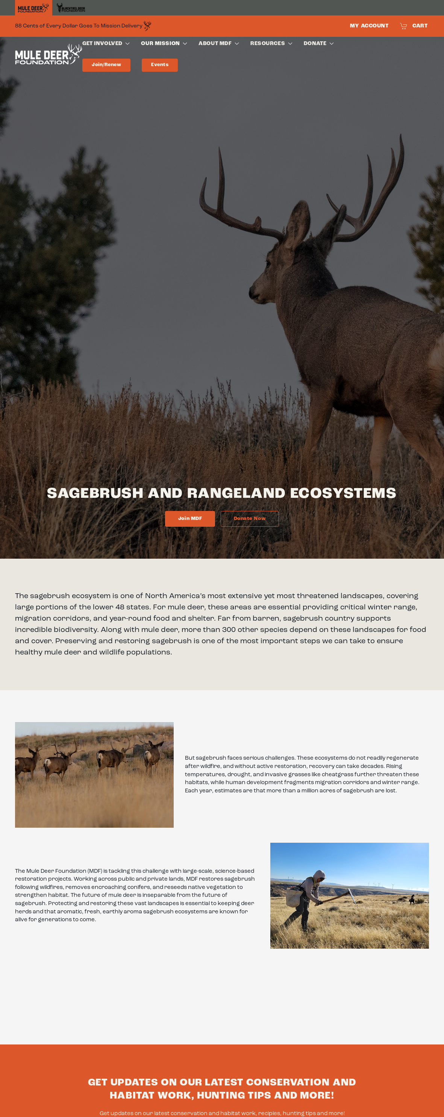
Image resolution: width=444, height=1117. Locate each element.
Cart (414, 26)
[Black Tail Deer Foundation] (70, 7)
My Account (369, 26)
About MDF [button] (219, 43)
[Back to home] (48, 55)
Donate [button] (319, 43)
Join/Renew (106, 64)
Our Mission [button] (164, 43)
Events (159, 64)
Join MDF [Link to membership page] (190, 518)
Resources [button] (271, 43)
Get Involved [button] (106, 43)
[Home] (33, 8)
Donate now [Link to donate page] (250, 518)
